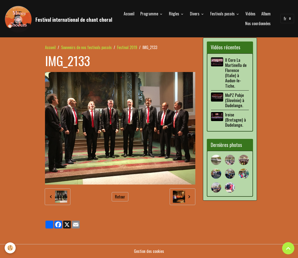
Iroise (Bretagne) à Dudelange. (235, 119)
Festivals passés (223, 14)
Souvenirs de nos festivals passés (86, 47)
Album (266, 14)
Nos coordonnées (258, 23)
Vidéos (250, 14)
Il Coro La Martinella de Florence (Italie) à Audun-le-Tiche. (236, 73)
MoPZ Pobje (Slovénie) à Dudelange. (234, 100)
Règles (174, 14)
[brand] (53, 18)
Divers (195, 14)
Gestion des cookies (149, 251)
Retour (120, 197)
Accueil (129, 14)
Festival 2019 (127, 47)
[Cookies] (10, 247)
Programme (149, 14)
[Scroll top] (288, 248)
